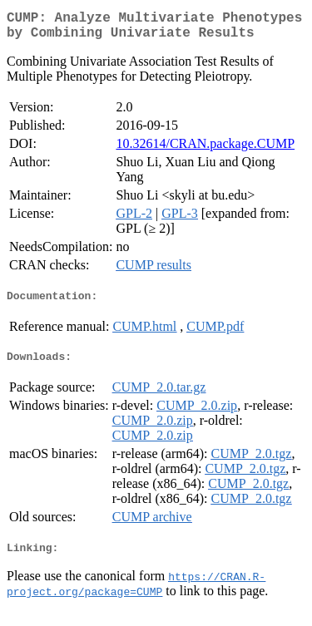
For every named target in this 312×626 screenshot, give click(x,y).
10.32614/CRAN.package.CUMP (205, 150)
